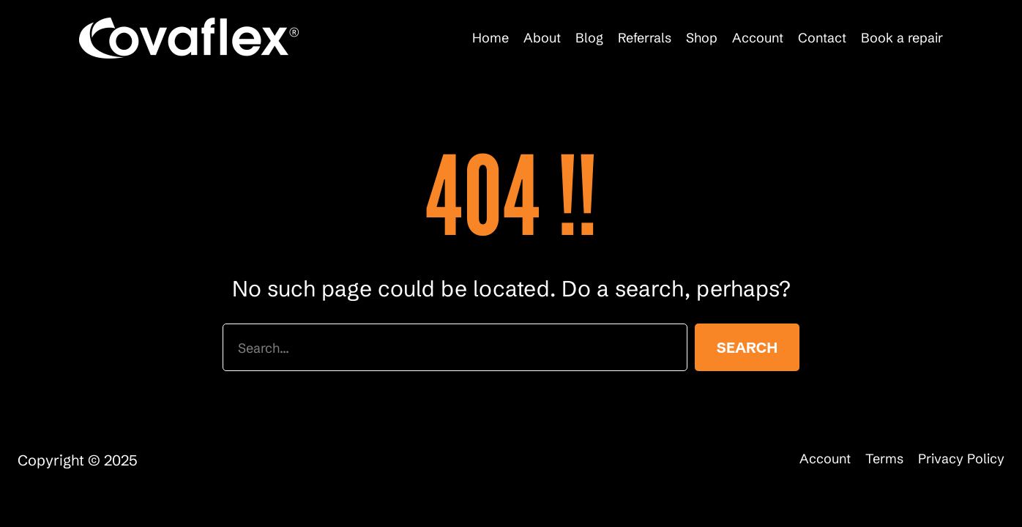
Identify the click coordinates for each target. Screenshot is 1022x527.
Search (747, 347)
